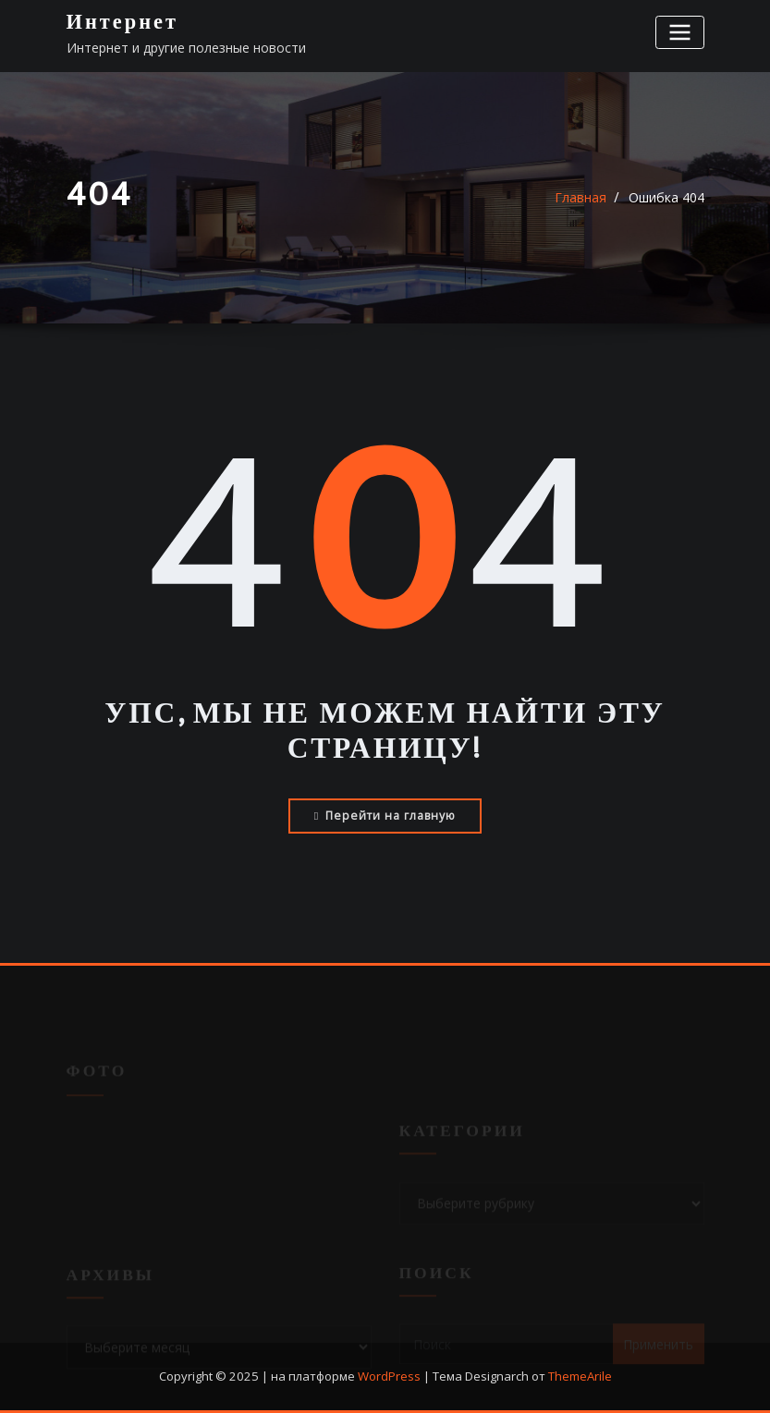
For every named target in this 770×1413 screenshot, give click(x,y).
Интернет (123, 23)
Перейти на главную (385, 815)
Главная (580, 197)
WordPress (389, 1376)
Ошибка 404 (666, 197)
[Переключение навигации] (679, 32)
